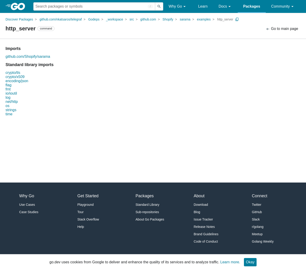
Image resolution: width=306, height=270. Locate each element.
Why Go (178, 6)
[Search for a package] (94, 6)
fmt (8, 89)
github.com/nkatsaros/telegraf (61, 19)
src (132, 19)
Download (201, 204)
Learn (203, 6)
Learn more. (230, 262)
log (8, 97)
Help (80, 227)
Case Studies (28, 212)
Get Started (88, 196)
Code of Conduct (206, 241)
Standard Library (148, 204)
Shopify (168, 19)
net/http (12, 102)
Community (283, 6)
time (9, 114)
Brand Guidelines (206, 234)
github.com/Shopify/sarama (28, 56)
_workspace (114, 19)
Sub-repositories (147, 212)
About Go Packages (150, 219)
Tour (80, 212)
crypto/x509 (15, 77)
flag (8, 85)
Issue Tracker (203, 219)
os (7, 106)
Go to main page (282, 29)
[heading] (19, 6)
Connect (259, 196)
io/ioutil (11, 93)
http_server (225, 19)
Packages (251, 6)
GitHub (257, 212)
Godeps (94, 19)
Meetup (257, 234)
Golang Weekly (263, 241)
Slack (256, 219)
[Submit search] (159, 6)
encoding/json (17, 81)
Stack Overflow (88, 219)
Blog (197, 212)
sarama (185, 19)
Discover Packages (19, 19)
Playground (85, 204)
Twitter (256, 204)
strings (11, 110)
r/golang (258, 227)
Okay (250, 262)
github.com (148, 19)
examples (204, 19)
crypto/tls (13, 73)
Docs (225, 6)
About (199, 196)
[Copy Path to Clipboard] (237, 19)
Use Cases (27, 204)
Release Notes (204, 227)
